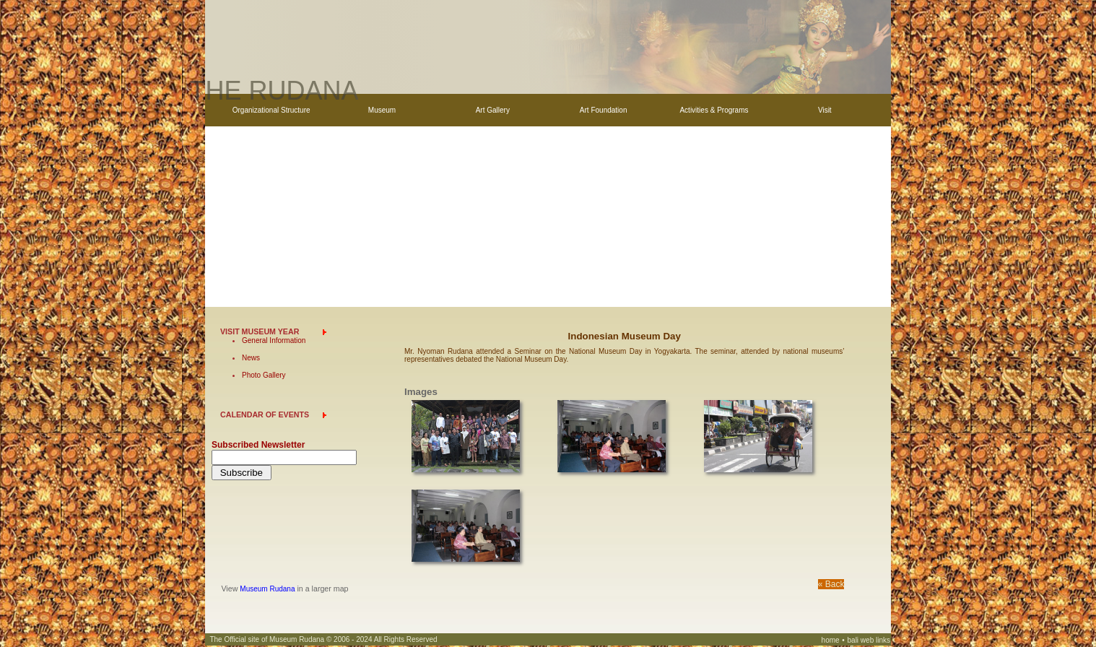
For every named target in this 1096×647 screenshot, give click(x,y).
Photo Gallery (264, 377)
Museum (382, 110)
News (251, 359)
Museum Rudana (267, 590)
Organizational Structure (271, 110)
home (831, 642)
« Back (831, 586)
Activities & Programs (713, 110)
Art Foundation (603, 110)
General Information (273, 342)
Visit (825, 110)
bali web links (869, 642)
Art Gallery (493, 110)
